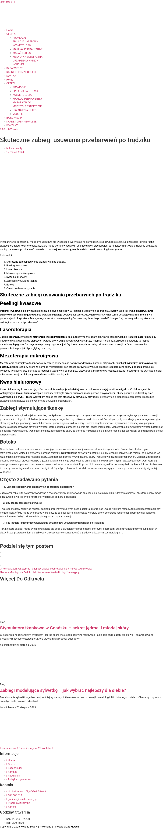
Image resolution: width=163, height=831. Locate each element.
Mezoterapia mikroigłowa (20, 273)
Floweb (75, 826)
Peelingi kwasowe (16, 265)
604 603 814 (7, 1)
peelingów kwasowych (77, 318)
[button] (81, 553)
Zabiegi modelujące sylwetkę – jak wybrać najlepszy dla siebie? (63, 690)
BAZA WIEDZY (14, 68)
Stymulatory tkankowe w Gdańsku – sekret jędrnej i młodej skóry (64, 628)
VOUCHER (18, 64)
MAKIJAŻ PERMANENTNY (28, 49)
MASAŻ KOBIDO (22, 52)
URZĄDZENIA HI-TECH (25, 60)
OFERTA (11, 33)
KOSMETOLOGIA (22, 45)
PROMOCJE (19, 37)
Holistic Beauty (29, 826)
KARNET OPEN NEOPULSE (21, 72)
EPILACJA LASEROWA (25, 41)
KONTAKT (12, 75)
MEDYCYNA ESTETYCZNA (28, 56)
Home (9, 30)
